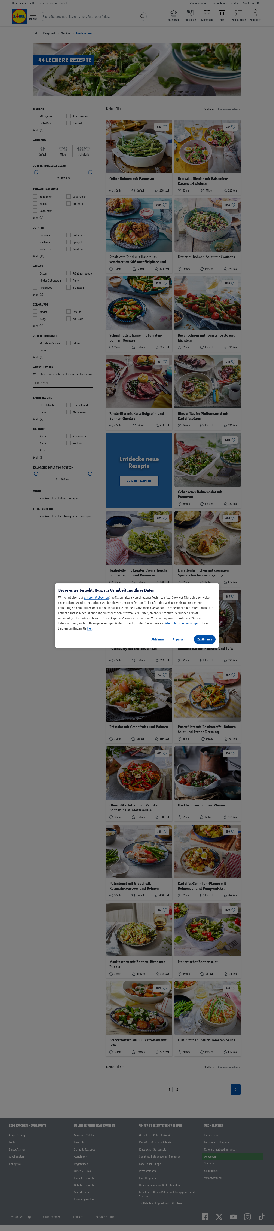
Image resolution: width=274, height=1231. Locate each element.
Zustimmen (204, 639)
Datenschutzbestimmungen (181, 623)
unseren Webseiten (96, 597)
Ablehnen (157, 639)
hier (89, 628)
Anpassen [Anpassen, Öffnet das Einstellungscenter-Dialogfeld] (179, 639)
